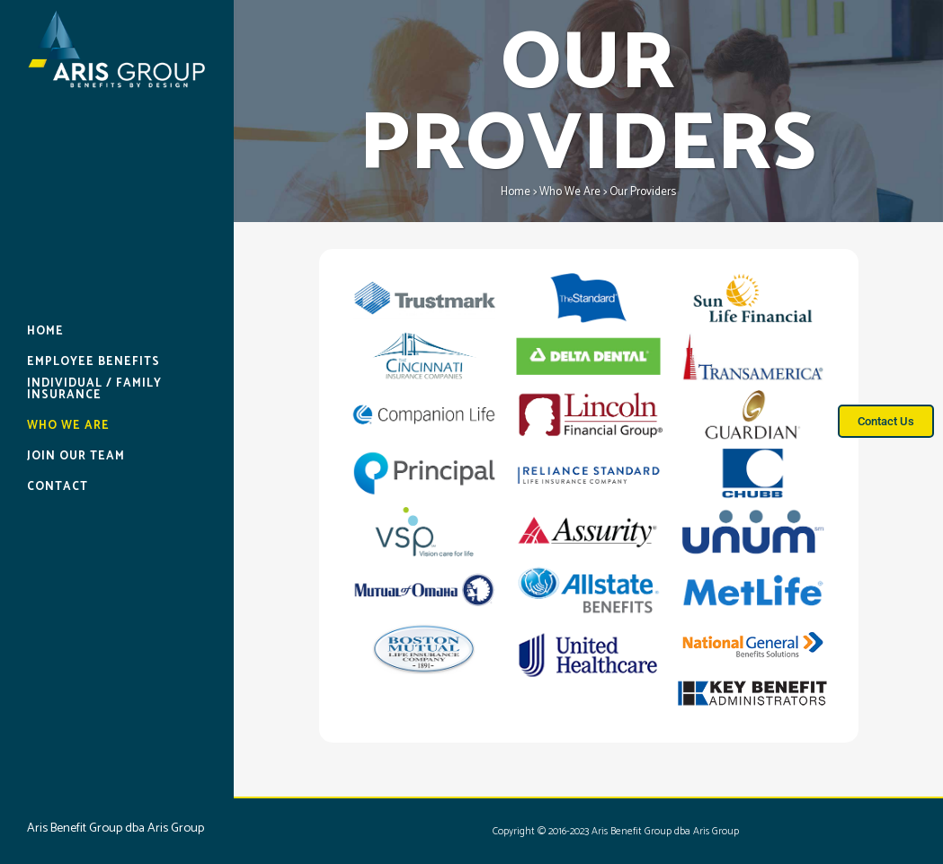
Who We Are (569, 192)
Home (515, 192)
